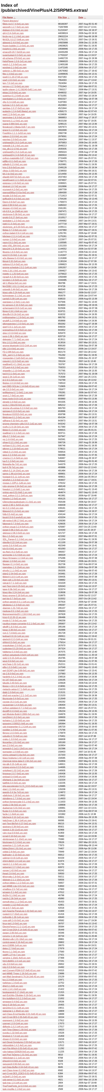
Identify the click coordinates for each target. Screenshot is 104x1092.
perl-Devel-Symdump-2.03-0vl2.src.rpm (21, 1042)
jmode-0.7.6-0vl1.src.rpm (15, 620)
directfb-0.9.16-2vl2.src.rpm (16, 314)
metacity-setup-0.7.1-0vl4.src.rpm (19, 689)
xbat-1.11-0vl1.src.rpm (13, 789)
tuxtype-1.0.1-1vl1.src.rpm (15, 105)
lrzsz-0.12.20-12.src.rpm (14, 617)
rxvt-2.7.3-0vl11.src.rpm (14, 633)
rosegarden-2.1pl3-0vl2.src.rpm (18, 358)
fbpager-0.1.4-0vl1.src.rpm (15, 564)
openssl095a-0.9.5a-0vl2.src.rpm (18, 192)
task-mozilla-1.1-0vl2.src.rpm (16, 1089)
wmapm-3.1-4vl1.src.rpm (14, 892)
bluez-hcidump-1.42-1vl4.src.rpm (18, 758)
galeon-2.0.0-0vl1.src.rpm (15, 136)
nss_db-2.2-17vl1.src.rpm (15, 149)
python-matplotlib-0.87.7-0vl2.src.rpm (20, 158)
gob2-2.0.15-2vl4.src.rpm (15, 658)
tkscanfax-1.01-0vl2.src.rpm (16, 742)
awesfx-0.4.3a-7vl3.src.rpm (16, 792)
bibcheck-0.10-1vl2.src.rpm (16, 817)
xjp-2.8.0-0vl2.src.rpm (13, 673)
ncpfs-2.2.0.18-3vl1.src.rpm (16, 427)
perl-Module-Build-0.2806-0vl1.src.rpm (21, 714)
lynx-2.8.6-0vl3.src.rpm (14, 167)
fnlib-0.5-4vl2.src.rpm (13, 514)
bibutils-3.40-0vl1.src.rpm (15, 683)
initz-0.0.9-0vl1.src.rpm (14, 967)
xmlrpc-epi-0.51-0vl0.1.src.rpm (17, 492)
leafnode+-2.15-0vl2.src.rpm (16, 855)
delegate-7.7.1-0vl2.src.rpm (16, 339)
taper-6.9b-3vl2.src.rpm (14, 589)
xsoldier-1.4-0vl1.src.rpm (14, 730)
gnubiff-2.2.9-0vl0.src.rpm (15, 321)
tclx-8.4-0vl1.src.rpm (12, 548)
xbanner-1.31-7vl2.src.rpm (15, 608)
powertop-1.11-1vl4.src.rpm (16, 845)
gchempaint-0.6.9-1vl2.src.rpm (17, 308)
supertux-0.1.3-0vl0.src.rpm (16, 96)
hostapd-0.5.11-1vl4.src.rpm (16, 477)
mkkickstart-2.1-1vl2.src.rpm (16, 1058)
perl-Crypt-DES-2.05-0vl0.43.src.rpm (20, 1017)
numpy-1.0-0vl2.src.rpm (14, 239)
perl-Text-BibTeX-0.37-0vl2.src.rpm (19, 823)
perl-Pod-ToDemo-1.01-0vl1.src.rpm (20, 1055)
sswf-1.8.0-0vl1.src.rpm (14, 80)
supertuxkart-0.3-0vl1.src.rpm (17, 55)
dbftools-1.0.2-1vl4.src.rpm (15, 1026)
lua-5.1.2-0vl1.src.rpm (13, 461)
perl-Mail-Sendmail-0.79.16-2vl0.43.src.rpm (23, 976)
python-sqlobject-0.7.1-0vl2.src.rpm (19, 708)
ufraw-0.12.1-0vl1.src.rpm (15, 442)
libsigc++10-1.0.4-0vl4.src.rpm (17, 686)
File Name (8, 17)
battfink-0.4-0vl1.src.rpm (14, 783)
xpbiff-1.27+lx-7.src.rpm (14, 955)
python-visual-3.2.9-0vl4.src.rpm (18, 527)
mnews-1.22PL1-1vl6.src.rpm (17, 483)
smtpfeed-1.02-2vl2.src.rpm (16, 770)
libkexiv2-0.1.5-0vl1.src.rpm (16, 511)
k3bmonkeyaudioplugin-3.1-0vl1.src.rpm (22, 502)
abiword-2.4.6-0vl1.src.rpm (15, 42)
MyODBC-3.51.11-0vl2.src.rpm (17, 286)
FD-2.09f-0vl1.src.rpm (13, 352)
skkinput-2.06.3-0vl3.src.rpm (16, 533)
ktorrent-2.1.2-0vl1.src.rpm (15, 121)
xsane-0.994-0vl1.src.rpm (15, 124)
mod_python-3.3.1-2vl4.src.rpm (17, 495)
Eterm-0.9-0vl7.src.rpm (14, 202)
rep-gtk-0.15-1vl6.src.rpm (15, 764)
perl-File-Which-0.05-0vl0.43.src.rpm (20, 1048)
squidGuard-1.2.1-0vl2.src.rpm (17, 180)
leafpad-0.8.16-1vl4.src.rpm (16, 636)
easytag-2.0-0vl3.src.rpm (14, 139)
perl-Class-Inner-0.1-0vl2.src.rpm (18, 1070)
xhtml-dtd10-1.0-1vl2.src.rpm (16, 861)
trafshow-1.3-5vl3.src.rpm (15, 983)
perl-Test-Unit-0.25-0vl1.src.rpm (18, 586)
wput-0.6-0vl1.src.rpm (13, 661)
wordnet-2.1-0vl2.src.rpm (15, 67)
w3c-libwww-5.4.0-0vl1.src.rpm (17, 258)
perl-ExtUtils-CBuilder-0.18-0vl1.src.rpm (22, 995)
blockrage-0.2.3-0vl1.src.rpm (16, 842)
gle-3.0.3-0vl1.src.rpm (13, 389)
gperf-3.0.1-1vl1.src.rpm (14, 327)
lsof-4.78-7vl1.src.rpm (13, 467)
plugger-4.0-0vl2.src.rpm (14, 208)
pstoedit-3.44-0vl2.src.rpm (15, 289)
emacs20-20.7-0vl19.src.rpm (16, 52)
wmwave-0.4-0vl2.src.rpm (15, 1002)
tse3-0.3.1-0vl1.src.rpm (14, 374)
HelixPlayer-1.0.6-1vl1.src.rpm (17, 61)
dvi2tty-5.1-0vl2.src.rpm (14, 895)
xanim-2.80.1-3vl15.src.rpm (16, 505)
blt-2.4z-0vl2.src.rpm (12, 174)
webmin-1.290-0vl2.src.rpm (16, 71)
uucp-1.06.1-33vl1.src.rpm (15, 336)
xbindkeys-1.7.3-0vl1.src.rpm (16, 798)
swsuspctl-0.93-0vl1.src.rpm (16, 1064)
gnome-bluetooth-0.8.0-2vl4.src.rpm (20, 345)
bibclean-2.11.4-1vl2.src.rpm (16, 236)
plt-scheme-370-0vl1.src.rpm (16, 58)
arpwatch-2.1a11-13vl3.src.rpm (17, 748)
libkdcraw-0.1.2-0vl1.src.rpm (16, 417)
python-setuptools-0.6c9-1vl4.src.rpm (20, 655)
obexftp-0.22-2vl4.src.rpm (15, 542)
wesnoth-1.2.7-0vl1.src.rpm (16, 27)
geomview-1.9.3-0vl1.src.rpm (16, 117)
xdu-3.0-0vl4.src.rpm (12, 964)
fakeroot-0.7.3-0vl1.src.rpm (15, 524)
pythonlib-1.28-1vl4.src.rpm (16, 917)
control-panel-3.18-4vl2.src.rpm (17, 942)
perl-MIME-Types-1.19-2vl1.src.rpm (20, 973)
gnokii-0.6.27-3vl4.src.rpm (15, 217)
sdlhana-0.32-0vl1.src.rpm (15, 421)
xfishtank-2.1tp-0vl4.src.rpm (16, 780)
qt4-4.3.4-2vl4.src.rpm (13, 33)
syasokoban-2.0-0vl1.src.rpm (16, 645)
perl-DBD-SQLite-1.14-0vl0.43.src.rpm (21, 386)
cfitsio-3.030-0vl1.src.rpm (15, 171)
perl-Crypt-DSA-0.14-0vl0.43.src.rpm (20, 930)
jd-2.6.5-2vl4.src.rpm (12, 380)
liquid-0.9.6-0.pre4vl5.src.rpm (17, 517)
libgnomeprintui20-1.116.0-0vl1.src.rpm (21, 614)
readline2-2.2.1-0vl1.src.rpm (16, 433)
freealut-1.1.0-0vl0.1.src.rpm (16, 489)
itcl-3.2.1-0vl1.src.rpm (13, 508)
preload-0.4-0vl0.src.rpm (14, 777)
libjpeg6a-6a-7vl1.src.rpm (15, 464)
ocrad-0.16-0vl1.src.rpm (14, 836)
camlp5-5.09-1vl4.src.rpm (15, 299)
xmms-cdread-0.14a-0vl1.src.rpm (18, 755)
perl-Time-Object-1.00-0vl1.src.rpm (19, 1030)
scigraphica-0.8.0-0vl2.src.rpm (17, 330)
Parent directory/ (10, 21)
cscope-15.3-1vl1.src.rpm (15, 702)
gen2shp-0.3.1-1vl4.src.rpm (16, 1008)
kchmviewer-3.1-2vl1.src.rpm (16, 295)
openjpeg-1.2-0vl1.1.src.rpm (16, 302)
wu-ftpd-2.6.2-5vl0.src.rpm (15, 552)
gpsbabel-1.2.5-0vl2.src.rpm (16, 221)
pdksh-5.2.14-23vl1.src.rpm (16, 470)
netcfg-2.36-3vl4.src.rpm (14, 898)
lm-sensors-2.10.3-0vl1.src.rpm (17, 305)
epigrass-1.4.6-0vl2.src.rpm (16, 183)
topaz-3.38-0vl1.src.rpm (14, 630)
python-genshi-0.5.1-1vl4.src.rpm (18, 602)
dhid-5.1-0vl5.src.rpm (13, 986)
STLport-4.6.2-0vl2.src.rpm (15, 367)
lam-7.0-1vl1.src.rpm (12, 83)
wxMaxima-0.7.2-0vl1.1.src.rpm (18, 392)
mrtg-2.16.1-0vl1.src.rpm (14, 271)
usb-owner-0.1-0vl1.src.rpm (16, 1080)
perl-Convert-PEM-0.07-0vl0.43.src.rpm (21, 970)
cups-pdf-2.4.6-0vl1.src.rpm (16, 920)
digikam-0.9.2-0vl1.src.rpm (15, 30)
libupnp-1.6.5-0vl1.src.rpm (15, 252)
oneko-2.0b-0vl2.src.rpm (14, 805)
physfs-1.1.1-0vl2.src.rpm (15, 570)
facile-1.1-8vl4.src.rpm (13, 814)
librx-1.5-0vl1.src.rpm (13, 536)
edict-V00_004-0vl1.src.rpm (16, 246)
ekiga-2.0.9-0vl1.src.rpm (14, 92)
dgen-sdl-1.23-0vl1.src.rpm (15, 580)
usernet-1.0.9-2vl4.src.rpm (15, 1023)
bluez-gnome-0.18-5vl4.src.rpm (17, 595)
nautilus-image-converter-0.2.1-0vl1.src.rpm (23, 624)
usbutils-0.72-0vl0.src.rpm (15, 736)
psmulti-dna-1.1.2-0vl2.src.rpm (17, 902)
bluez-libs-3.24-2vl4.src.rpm (16, 592)
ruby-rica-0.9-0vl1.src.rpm (15, 833)
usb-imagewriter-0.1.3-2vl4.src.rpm (19, 727)
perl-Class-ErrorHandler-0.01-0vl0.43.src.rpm (24, 1014)
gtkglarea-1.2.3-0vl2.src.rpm (16, 605)
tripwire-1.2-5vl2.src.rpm (14, 499)
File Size (62, 17)
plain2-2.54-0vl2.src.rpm (14, 574)
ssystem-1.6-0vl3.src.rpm (15, 280)
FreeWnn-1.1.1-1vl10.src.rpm (17, 133)
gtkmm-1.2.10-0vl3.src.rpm (15, 449)
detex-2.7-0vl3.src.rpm (13, 948)
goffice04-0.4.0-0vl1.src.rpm (16, 199)
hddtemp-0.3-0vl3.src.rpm (15, 652)
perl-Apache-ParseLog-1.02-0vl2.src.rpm (22, 911)
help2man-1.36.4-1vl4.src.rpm (17, 820)
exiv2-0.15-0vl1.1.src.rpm (15, 255)
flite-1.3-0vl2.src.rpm (12, 74)
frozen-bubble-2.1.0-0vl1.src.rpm (18, 46)
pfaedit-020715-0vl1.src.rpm (16, 177)
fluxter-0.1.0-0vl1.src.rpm (15, 811)
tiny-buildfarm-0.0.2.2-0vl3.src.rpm (19, 998)
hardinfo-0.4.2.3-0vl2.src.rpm (16, 677)
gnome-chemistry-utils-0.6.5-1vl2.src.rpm (22, 424)
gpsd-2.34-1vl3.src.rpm (14, 377)
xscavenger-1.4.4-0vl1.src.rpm (17, 705)
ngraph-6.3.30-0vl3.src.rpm (16, 277)
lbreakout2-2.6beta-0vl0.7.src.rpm (19, 127)
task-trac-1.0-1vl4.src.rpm (15, 1083)
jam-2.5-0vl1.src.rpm (12, 745)
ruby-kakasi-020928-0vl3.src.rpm (18, 1052)
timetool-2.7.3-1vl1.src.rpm (15, 1036)
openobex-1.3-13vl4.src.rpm (16, 567)
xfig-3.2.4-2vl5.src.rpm (13, 102)
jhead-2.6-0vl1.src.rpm (13, 873)
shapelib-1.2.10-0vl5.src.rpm (16, 371)
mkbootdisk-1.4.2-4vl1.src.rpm (17, 1045)
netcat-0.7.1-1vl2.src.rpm (15, 583)
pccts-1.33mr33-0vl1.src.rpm (16, 405)
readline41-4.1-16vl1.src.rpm (16, 364)
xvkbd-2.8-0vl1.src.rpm (14, 852)
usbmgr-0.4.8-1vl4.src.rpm (15, 858)
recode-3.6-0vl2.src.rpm (14, 196)
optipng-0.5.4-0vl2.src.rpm (15, 264)
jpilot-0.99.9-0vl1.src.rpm (14, 205)
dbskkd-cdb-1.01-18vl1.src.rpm (17, 939)
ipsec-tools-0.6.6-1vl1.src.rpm (17, 399)
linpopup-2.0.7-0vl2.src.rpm (16, 773)
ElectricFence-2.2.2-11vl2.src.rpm (19, 926)
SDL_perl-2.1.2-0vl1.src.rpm (16, 355)
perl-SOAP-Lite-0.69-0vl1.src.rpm (19, 670)
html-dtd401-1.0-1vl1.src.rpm (16, 961)
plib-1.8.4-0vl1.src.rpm (13, 349)
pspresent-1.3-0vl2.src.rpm (15, 1020)
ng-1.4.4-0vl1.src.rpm (13, 439)
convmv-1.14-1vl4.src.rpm (15, 936)
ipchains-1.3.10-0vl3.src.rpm (16, 720)
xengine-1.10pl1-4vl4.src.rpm (16, 958)
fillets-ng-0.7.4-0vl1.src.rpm (16, 24)
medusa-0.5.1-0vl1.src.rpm (15, 611)
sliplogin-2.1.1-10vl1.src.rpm (16, 880)
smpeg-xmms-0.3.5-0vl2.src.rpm (18, 767)
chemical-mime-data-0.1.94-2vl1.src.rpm (22, 761)
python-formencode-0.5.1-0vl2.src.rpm (21, 802)
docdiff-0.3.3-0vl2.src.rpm (15, 711)
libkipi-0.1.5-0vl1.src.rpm (14, 430)
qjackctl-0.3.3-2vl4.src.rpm (15, 639)
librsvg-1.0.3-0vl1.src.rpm (15, 733)
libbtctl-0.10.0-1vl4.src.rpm (15, 577)
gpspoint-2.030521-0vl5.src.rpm (18, 723)
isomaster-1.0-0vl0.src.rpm (15, 752)
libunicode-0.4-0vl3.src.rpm (16, 698)
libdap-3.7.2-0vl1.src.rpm (14, 230)
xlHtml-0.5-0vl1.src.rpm (14, 642)
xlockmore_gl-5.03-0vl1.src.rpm (18, 227)
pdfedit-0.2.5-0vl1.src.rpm (15, 164)
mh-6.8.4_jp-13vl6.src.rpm (15, 211)
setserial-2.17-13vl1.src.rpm (16, 867)
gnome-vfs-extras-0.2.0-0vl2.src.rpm (20, 408)
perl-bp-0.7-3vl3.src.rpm (14, 598)
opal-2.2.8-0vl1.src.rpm (14, 114)
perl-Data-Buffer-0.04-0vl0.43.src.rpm (20, 1067)
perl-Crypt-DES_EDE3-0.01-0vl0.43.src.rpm (24, 1073)
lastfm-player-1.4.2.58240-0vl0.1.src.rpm (22, 89)
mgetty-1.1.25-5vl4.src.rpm (15, 274)
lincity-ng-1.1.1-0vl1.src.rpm (16, 36)
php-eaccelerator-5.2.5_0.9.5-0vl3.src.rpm (23, 786)
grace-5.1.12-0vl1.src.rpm (15, 130)
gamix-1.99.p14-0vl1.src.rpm (16, 474)
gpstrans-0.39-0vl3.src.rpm (15, 827)
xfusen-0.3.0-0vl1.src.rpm (15, 1039)
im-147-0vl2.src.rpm (12, 680)
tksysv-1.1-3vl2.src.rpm (14, 952)
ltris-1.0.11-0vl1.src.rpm (14, 342)
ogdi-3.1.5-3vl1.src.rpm (14, 224)
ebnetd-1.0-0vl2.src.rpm (14, 402)
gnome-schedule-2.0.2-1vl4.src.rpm (20, 267)
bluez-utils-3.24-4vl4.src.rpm (16, 292)
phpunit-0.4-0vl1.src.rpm (14, 1061)
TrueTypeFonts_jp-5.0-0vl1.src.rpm (19, 1086)
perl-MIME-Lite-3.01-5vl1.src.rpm (18, 886)
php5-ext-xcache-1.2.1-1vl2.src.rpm (20, 695)
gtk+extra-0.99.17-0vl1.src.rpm (17, 520)
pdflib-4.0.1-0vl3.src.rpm (14, 161)
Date (80, 17)
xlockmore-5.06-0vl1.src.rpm (16, 214)
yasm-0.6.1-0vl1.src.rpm (14, 242)
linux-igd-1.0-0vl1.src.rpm (15, 923)
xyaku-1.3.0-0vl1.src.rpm (14, 739)
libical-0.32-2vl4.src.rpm (14, 261)
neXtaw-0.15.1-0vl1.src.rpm (16, 445)
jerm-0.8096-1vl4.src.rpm (15, 945)
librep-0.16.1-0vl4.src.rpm (15, 311)
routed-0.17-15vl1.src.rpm (15, 914)
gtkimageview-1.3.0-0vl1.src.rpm (18, 324)
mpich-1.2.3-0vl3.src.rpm (14, 64)
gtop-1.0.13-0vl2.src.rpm (14, 333)
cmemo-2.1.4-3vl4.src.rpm (15, 458)
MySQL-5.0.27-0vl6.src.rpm (16, 39)
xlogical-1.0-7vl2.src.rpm (14, 186)
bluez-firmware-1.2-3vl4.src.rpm (18, 558)
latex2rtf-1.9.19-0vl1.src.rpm (16, 249)
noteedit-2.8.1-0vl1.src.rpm (15, 146)
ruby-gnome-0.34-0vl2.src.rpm (17, 486)
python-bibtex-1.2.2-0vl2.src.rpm (18, 883)
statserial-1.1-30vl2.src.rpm (16, 1011)
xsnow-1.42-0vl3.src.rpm (14, 870)
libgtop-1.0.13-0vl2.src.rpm (15, 383)
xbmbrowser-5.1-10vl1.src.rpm (17, 839)
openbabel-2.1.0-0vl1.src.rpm (17, 99)
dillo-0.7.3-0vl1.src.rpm (14, 436)
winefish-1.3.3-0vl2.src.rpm (15, 480)
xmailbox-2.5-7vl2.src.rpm (15, 889)
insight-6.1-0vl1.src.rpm (14, 49)
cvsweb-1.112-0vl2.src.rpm (15, 905)
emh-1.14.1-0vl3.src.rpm (14, 989)
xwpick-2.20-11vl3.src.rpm (15, 830)
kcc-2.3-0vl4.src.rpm (12, 980)
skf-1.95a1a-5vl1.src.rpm (14, 283)
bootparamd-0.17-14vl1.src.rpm (18, 992)
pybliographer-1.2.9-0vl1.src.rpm (18, 317)
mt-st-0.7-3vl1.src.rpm (13, 908)
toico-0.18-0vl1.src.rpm (14, 1005)
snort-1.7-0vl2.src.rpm (13, 395)
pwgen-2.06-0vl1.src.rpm (14, 933)
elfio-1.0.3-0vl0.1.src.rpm (14, 667)
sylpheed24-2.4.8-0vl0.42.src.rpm (19, 155)
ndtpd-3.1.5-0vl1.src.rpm (14, 452)
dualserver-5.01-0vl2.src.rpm (16, 808)
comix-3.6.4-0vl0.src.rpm (14, 545)
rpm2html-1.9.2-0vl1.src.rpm (16, 717)
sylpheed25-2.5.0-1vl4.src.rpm (17, 152)
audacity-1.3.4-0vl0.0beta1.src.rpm (19, 111)
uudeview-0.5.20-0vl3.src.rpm (17, 648)
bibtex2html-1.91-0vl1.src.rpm (17, 848)
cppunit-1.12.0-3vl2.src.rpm (16, 361)
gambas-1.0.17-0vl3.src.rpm (16, 108)
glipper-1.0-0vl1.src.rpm (14, 561)
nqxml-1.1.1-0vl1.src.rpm (14, 864)
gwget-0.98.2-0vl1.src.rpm (15, 530)
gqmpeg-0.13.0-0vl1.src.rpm (16, 411)
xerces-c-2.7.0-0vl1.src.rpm (16, 86)
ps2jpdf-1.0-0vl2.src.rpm (14, 1076)
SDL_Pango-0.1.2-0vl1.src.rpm (17, 539)
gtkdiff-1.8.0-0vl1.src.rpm (14, 627)
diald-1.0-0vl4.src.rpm (13, 692)
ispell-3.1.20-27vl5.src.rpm (15, 77)
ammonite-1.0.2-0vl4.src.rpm (16, 555)
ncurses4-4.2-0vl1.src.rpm (15, 189)
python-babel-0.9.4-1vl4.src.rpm (18, 233)
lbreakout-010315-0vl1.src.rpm (17, 414)
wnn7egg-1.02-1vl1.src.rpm (16, 664)
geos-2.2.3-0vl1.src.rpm (14, 455)
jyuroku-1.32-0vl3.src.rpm (15, 1033)
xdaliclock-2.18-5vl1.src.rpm (16, 795)
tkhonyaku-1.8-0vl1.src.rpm (16, 877)
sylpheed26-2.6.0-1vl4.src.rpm (17, 142)
